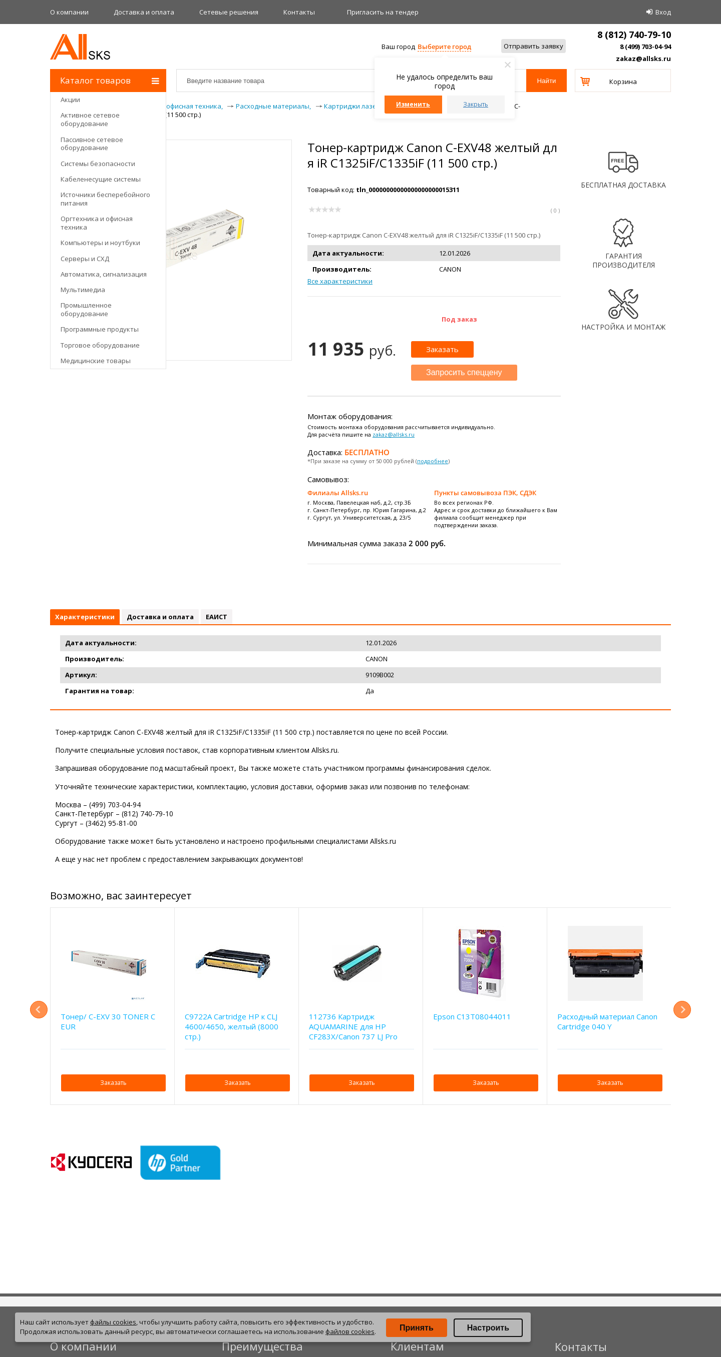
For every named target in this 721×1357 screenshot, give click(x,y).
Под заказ (459, 319)
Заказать (442, 349)
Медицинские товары (96, 360)
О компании (69, 12)
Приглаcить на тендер (383, 12)
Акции (70, 99)
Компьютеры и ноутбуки (100, 242)
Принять (417, 1327)
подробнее (432, 461)
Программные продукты (100, 329)
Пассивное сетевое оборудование (92, 144)
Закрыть (475, 104)
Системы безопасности (98, 163)
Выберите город (444, 46)
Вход (663, 12)
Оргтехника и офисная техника (97, 223)
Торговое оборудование (100, 345)
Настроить (488, 1327)
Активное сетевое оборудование (90, 119)
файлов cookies (350, 1331)
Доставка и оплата (144, 12)
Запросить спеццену (464, 372)
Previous (39, 1009)
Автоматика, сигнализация (104, 274)
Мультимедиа (83, 289)
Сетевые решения (228, 12)
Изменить (413, 104)
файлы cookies (113, 1321)
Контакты (299, 12)
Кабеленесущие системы (101, 179)
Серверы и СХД (85, 258)
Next (682, 1009)
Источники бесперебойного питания (105, 199)
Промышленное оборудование (86, 309)
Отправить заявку (533, 46)
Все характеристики (340, 281)
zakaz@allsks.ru (643, 58)
